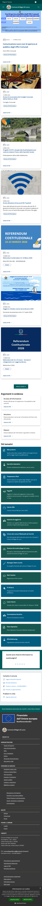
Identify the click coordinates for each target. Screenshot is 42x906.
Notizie (6, 813)
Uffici (5, 751)
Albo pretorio (7, 879)
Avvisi (8, 40)
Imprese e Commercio (10, 777)
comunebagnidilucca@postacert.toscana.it (16, 851)
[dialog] (21, 896)
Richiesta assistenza (9, 869)
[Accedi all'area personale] (35, 2)
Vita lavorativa (8, 775)
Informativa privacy (9, 882)
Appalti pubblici (8, 780)
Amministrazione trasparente (12, 877)
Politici (6, 756)
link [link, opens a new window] (37, 896)
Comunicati (7, 816)
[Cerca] (39, 7)
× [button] (40, 888)
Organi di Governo (9, 746)
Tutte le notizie (21, 386)
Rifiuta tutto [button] (28, 899)
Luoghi (6, 826)
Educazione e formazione (14, 793)
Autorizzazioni (11, 803)
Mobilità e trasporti (9, 785)
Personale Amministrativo (11, 759)
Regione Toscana (7, 2)
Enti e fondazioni (8, 753)
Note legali (7, 884)
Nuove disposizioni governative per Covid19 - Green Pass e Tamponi (21, 709)
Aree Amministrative (10, 748)
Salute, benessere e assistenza (15, 801)
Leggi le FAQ (7, 866)
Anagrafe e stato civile (10, 769)
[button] (21, 903)
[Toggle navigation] (3, 7)
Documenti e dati (8, 761)
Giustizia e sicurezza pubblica (15, 795)
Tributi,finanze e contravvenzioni (16, 798)
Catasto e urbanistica (10, 782)
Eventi (5, 829)
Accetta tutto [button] (14, 899)
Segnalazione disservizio (10, 863)
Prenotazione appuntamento (12, 861)
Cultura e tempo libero (10, 772)
